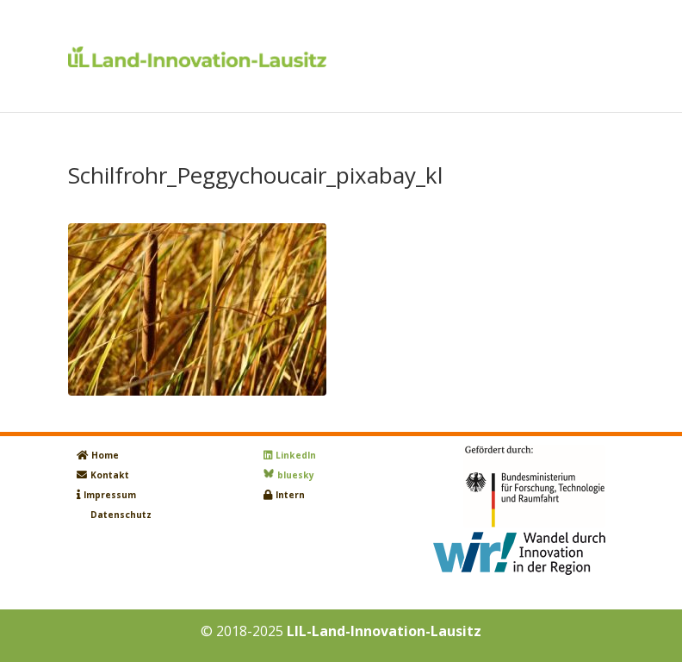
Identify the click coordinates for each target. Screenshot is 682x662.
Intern (290, 495)
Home (105, 455)
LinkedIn (296, 455)
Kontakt (109, 475)
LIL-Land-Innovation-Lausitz (384, 630)
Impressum (110, 495)
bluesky (295, 475)
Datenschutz (121, 515)
